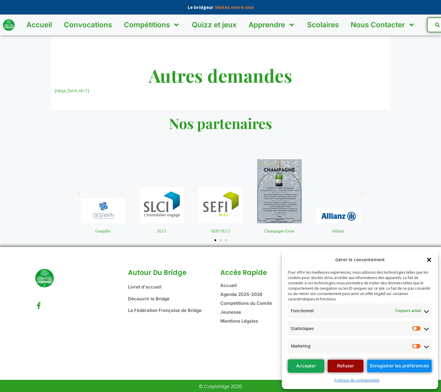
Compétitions (152, 24)
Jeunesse (230, 312)
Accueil (39, 24)
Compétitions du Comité (246, 303)
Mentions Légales (239, 321)
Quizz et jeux (214, 24)
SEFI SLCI (220, 231)
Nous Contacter (383, 24)
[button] (429, 260)
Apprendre (272, 24)
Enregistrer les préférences (399, 366)
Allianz (338, 231)
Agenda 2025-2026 (241, 294)
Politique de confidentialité (357, 380)
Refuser (345, 366)
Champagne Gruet (279, 231)
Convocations (88, 24)
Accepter (306, 366)
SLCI (161, 231)
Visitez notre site (234, 7)
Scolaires (323, 24)
